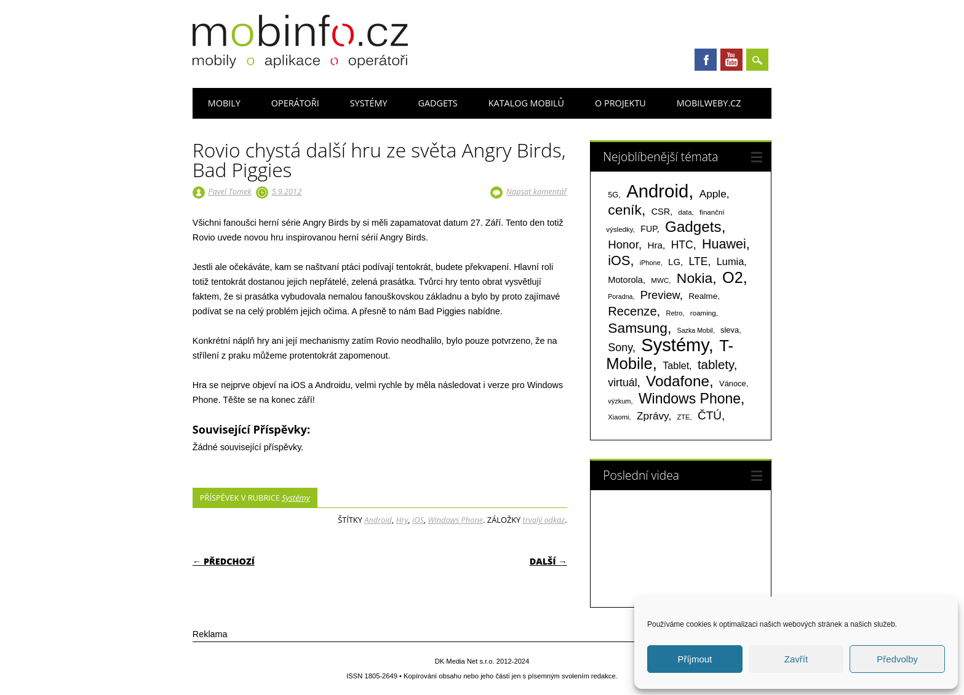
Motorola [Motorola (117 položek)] (625, 280)
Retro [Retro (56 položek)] (674, 313)
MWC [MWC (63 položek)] (660, 280)
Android (378, 519)
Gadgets (437, 103)
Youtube (731, 60)
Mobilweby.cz (709, 103)
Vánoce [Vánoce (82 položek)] (732, 383)
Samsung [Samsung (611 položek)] (637, 328)
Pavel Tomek (230, 191)
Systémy (369, 103)
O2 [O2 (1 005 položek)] (732, 277)
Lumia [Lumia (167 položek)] (730, 261)
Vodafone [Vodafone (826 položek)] (677, 381)
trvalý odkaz (544, 519)
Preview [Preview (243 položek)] (660, 294)
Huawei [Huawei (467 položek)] (724, 244)
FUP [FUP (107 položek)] (648, 229)
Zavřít (796, 659)
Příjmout (694, 659)
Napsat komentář (536, 191)
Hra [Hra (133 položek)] (655, 245)
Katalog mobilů (526, 103)
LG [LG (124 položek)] (674, 261)
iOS (418, 519)
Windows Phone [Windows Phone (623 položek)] (690, 399)
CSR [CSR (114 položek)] (661, 211)
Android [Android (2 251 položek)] (657, 191)
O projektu (620, 103)
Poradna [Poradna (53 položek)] (620, 296)
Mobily (224, 103)
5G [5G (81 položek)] (613, 194)
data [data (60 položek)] (685, 212)
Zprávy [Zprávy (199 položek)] (652, 416)
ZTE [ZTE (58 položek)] (683, 417)
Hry (402, 519)
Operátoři (295, 103)
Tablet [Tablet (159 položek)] (676, 365)
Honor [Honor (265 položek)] (623, 244)
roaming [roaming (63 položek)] (703, 313)
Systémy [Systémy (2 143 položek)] (674, 345)
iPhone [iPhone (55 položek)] (650, 262)
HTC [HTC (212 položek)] (682, 245)
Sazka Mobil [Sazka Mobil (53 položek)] (695, 330)
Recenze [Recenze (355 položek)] (632, 311)
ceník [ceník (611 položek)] (625, 210)
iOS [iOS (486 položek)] (619, 260)
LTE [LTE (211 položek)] (698, 261)
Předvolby (897, 659)
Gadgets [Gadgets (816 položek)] (693, 226)
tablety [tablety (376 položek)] (716, 364)
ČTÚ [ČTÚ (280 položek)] (710, 415)
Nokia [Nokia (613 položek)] (694, 278)
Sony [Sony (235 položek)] (620, 347)
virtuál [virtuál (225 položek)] (622, 382)
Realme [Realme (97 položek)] (702, 296)
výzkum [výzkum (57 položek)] (619, 401)
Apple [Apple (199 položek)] (713, 194)
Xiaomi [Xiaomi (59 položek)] (618, 417)
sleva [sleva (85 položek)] (729, 330)
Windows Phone (456, 519)
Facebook (706, 60)
